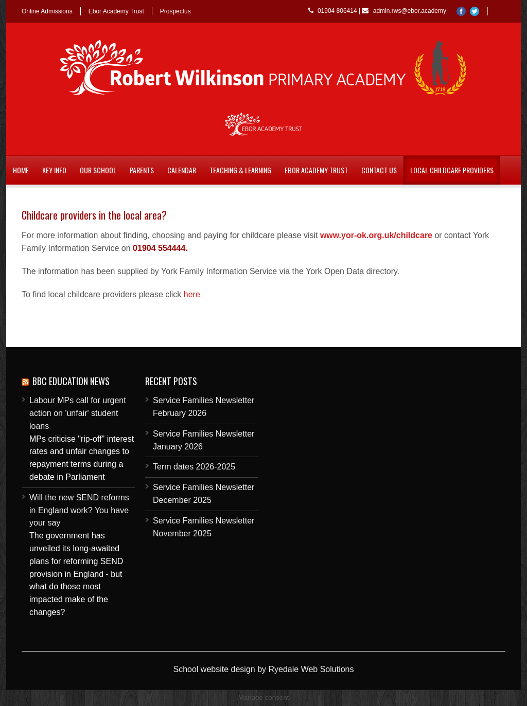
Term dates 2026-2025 (194, 466)
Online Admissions (47, 11)
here (192, 294)
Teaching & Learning (240, 170)
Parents (142, 170)
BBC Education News (71, 381)
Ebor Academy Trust (116, 11)
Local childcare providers (452, 170)
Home (21, 170)
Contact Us (379, 170)
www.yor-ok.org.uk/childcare (376, 235)
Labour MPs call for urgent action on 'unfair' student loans (77, 413)
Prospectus (175, 11)
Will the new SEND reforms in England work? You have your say (79, 510)
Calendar (181, 170)
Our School (98, 170)
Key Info (54, 170)
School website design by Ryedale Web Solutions (263, 669)
